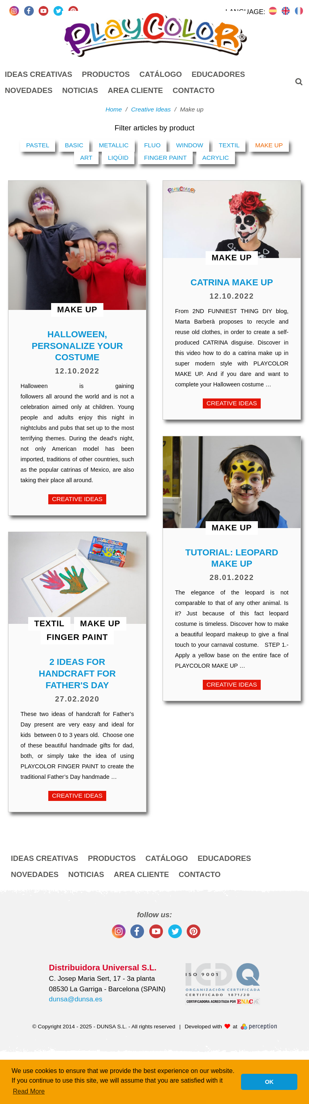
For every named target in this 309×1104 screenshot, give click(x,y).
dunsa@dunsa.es (76, 999)
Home (113, 109)
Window (189, 145)
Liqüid (118, 157)
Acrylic (215, 157)
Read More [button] (29, 1091)
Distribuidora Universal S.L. (103, 967)
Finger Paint (165, 157)
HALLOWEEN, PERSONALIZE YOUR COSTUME (77, 345)
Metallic (114, 145)
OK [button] (269, 1082)
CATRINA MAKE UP (232, 282)
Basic (74, 145)
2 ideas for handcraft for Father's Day (77, 673)
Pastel (37, 145)
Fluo (152, 145)
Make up (269, 145)
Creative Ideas (77, 498)
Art (86, 157)
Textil (229, 145)
